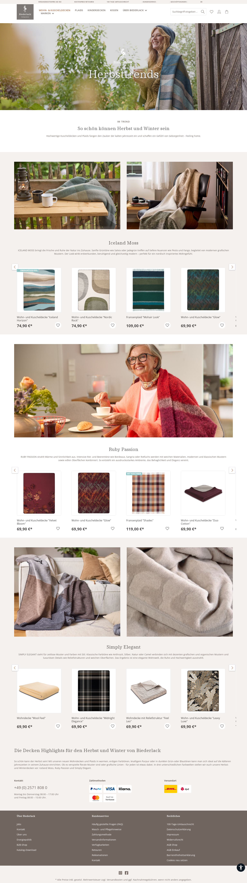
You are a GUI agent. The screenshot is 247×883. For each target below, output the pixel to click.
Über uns (22, 830)
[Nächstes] (232, 263)
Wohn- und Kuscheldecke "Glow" (200, 313)
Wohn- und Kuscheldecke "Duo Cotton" (199, 518)
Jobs (19, 820)
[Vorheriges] (15, 263)
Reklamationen (100, 851)
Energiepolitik (24, 836)
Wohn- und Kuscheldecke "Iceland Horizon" (37, 315)
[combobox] (185, 11)
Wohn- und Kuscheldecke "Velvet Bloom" (37, 518)
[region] (123, 294)
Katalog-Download (26, 846)
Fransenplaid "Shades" (139, 517)
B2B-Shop (22, 841)
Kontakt (21, 825)
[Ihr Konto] (219, 11)
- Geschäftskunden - (179, 2)
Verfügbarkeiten (100, 841)
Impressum (173, 830)
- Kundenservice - (149, 2)
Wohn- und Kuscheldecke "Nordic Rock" (92, 315)
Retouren (97, 846)
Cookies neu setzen (177, 856)
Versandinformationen (104, 836)
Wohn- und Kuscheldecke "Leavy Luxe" (200, 716)
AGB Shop (172, 841)
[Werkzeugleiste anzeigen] (241, 867)
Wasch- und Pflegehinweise (106, 825)
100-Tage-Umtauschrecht (180, 820)
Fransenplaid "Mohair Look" (143, 313)
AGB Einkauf (173, 846)
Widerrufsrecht (175, 836)
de (201, 2)
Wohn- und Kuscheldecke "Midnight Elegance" (93, 716)
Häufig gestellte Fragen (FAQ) (107, 820)
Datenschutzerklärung (179, 825)
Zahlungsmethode (101, 830)
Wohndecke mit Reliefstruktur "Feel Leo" (147, 716)
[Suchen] (202, 11)
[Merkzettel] (211, 11)
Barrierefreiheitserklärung (181, 851)
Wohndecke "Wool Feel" (31, 714)
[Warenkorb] (226, 11)
